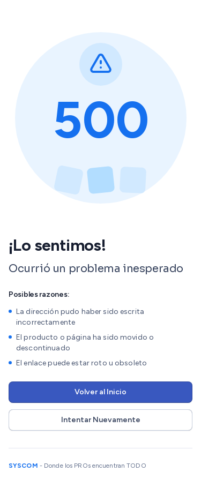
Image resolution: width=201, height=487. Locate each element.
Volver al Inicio (100, 391)
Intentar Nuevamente (100, 419)
